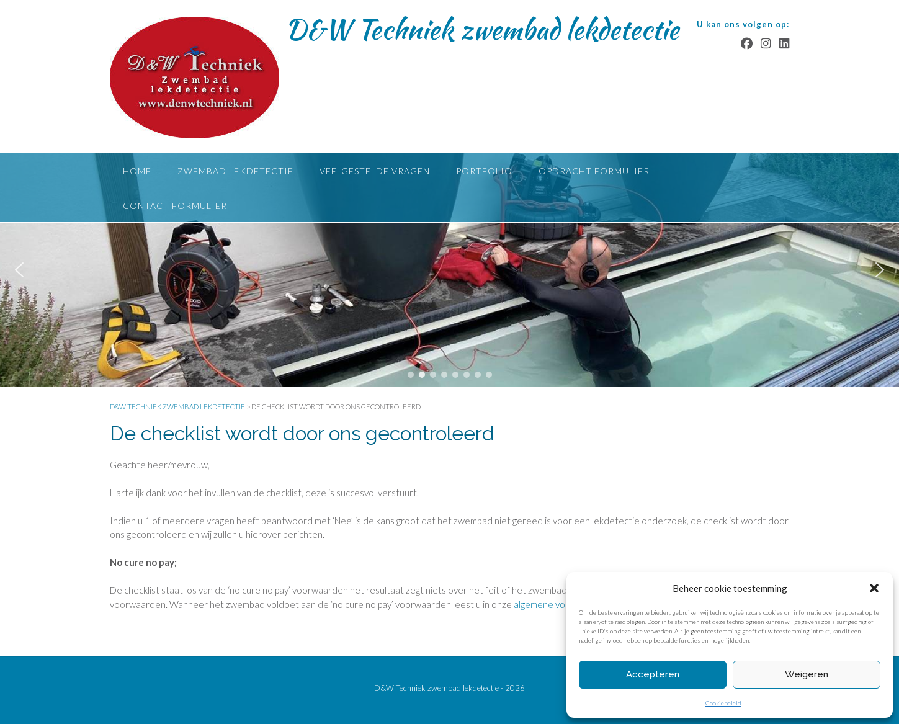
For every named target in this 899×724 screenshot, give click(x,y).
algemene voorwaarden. (562, 604)
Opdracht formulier (594, 171)
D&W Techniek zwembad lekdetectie (482, 29)
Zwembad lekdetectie (235, 171)
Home (137, 171)
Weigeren (806, 674)
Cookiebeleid (723, 703)
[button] (874, 588)
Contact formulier (175, 205)
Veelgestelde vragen (375, 171)
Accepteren (652, 674)
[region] (449, 270)
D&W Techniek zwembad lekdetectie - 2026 (449, 688)
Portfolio (484, 171)
